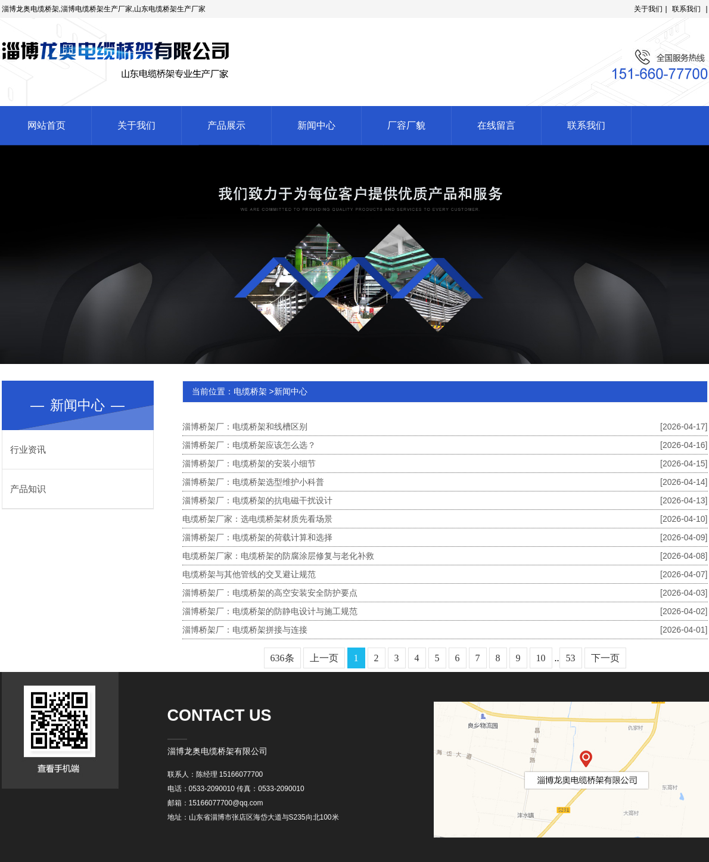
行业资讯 (28, 449)
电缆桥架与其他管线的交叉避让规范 (445, 574)
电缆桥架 (250, 391)
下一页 (605, 658)
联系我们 (689, 9)
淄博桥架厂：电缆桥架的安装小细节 (445, 463)
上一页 (324, 658)
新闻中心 (316, 125)
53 (571, 658)
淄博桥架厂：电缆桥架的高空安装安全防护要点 (445, 593)
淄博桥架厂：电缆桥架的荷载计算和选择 (445, 537)
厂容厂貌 (406, 125)
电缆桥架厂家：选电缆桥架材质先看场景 (445, 519)
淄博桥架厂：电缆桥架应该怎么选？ (445, 445)
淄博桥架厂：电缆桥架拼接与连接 (445, 630)
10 (541, 658)
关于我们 (651, 9)
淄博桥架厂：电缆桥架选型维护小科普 (445, 482)
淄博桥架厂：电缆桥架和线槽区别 (445, 426)
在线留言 (496, 125)
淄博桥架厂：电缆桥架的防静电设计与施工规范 (445, 611)
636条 (282, 658)
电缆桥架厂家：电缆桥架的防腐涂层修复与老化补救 (445, 556)
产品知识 (28, 489)
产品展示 (226, 125)
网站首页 (46, 125)
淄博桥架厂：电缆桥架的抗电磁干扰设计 (445, 500)
